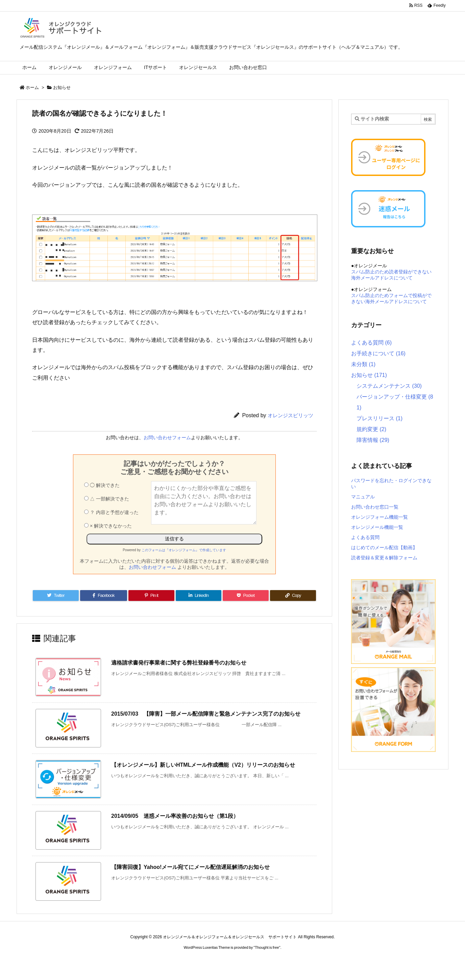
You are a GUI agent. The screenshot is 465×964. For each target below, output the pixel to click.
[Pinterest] (151, 595)
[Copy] (293, 595)
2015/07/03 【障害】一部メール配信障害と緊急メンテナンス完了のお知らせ (205, 714)
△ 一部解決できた (106, 498)
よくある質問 (371, 342)
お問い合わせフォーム (167, 437)
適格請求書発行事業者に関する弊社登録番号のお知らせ (178, 663)
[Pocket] (246, 595)
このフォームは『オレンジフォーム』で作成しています (184, 550)
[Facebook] (103, 595)
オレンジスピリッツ (290, 415)
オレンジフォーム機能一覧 (379, 517)
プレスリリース (379, 418)
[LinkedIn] (199, 595)
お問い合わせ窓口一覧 (374, 507)
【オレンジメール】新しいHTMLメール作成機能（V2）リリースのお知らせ (203, 765)
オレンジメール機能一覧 (377, 527)
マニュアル (363, 496)
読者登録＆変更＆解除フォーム (384, 557)
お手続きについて (378, 353)
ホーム (32, 87)
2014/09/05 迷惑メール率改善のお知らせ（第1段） (175, 816)
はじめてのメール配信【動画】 (384, 547)
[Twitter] (56, 595)
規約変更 (371, 429)
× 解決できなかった (108, 526)
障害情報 (373, 440)
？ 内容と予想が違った (111, 512)
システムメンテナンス (389, 386)
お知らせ (62, 87)
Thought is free (267, 947)
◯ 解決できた (102, 485)
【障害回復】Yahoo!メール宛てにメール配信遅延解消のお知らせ (190, 867)
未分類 (363, 364)
